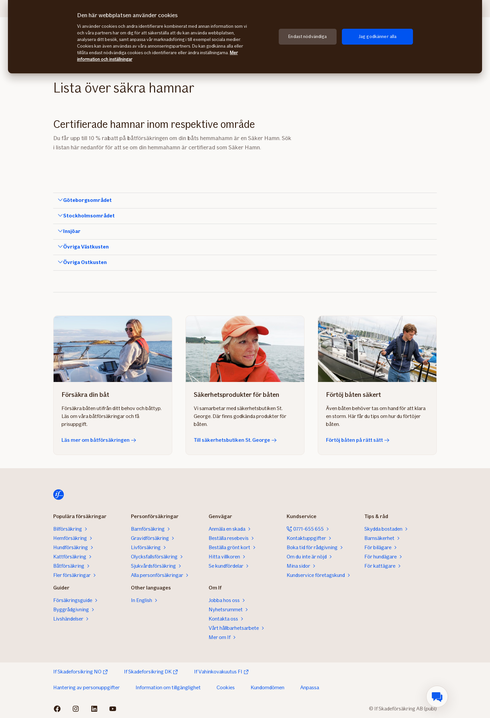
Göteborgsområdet (87, 200)
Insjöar (72, 231)
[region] (245, 36)
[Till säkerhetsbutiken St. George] (245, 349)
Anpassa (309, 687)
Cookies (226, 687)
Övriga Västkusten (86, 247)
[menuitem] (437, 696)
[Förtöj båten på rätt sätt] (377, 349)
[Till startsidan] (58, 494)
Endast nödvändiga (307, 36)
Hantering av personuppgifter (86, 687)
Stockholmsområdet (89, 216)
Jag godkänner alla (377, 36)
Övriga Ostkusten (85, 262)
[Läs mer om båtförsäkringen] (113, 349)
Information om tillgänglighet (168, 687)
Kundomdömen (267, 687)
